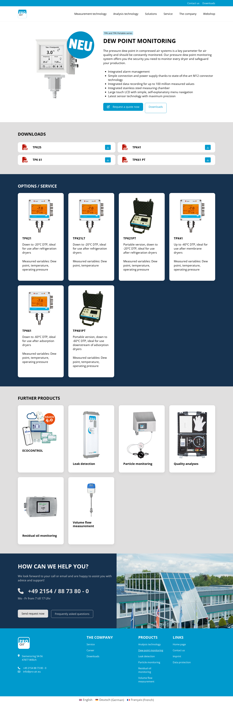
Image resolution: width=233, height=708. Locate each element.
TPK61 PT (138, 160)
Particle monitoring (137, 464)
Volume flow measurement (83, 524)
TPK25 (37, 147)
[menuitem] (86, 700)
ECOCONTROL (32, 451)
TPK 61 (37, 160)
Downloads (158, 107)
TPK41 (136, 147)
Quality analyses (186, 464)
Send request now (34, 614)
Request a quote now (124, 107)
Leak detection (84, 464)
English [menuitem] (87, 700)
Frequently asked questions (75, 614)
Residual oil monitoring (39, 536)
